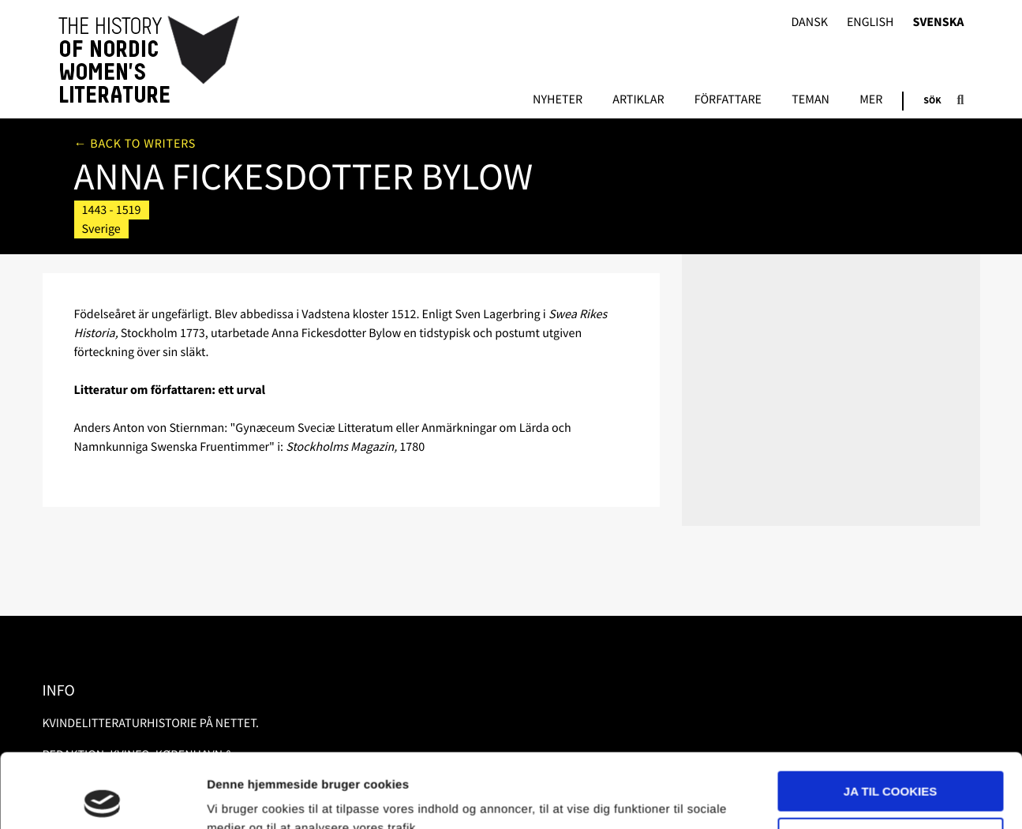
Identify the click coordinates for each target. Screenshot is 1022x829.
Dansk (809, 22)
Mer (870, 100)
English (870, 22)
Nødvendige (890, 763)
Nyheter (557, 100)
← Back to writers (135, 144)
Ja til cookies (890, 717)
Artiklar (638, 100)
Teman (810, 100)
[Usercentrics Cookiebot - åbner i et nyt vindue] (102, 798)
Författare (728, 100)
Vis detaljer (239, 798)
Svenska (938, 22)
